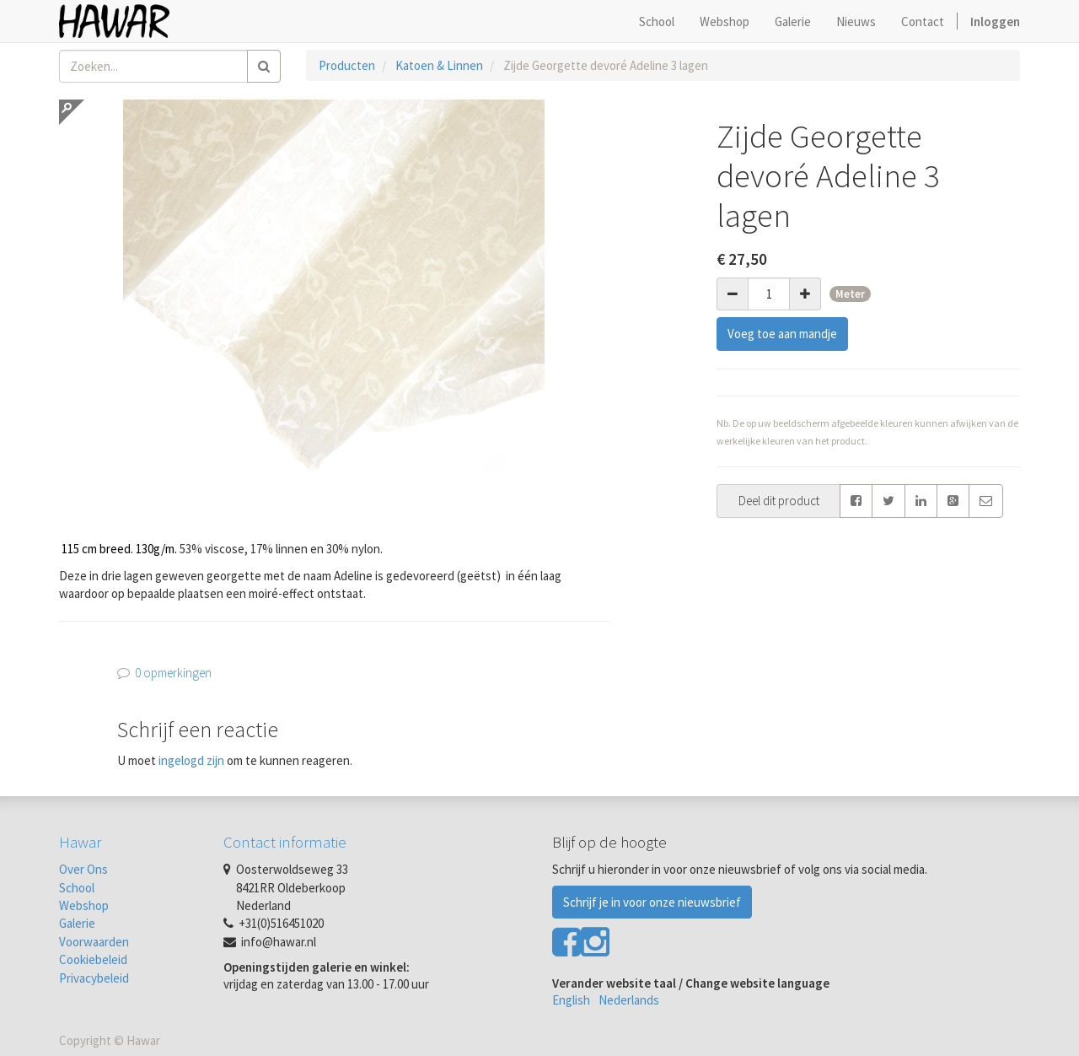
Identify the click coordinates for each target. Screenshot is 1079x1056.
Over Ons (83, 869)
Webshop (84, 905)
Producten (347, 65)
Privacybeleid (94, 978)
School (76, 888)
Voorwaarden (94, 942)
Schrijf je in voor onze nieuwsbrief (652, 902)
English (571, 1000)
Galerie (77, 923)
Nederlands (629, 1000)
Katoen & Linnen (439, 65)
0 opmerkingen (173, 673)
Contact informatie (284, 842)
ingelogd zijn (191, 760)
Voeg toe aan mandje (782, 334)
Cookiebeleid (93, 959)
